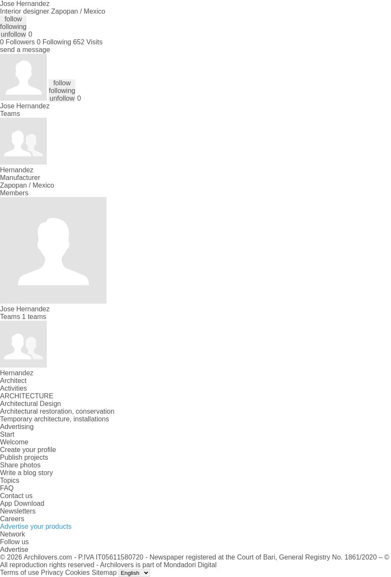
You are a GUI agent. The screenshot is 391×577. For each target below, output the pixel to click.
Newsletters (18, 511)
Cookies (77, 572)
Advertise (14, 549)
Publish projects (24, 457)
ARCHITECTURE (26, 396)
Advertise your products (36, 526)
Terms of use (19, 572)
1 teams (34, 316)
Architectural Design (30, 403)
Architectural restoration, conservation (57, 411)
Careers (12, 518)
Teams (10, 113)
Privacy (52, 572)
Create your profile (28, 449)
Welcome (14, 442)
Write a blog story (26, 472)
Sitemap (104, 572)
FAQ (7, 488)
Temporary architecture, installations (54, 419)
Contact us (16, 495)
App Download (22, 503)
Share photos (20, 465)
